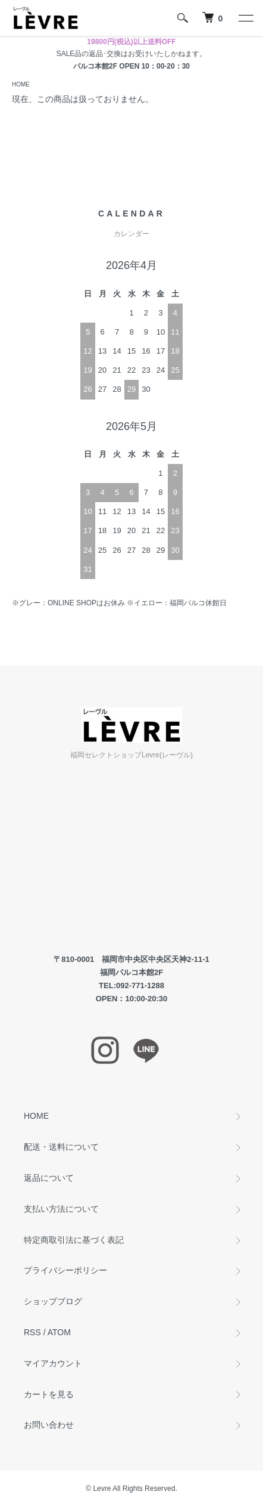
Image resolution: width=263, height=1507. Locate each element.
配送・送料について (61, 1147)
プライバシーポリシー (65, 1270)
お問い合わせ (49, 1424)
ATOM (59, 1332)
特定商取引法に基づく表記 (74, 1240)
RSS (32, 1332)
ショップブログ (53, 1301)
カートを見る (49, 1394)
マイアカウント (53, 1363)
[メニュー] (245, 18)
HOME (21, 84)
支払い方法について (61, 1209)
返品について (49, 1178)
